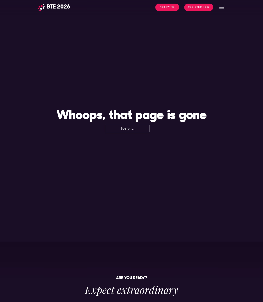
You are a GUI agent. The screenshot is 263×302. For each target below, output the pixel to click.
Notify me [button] (167, 7)
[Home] (54, 7)
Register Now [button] (198, 7)
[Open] (221, 7)
